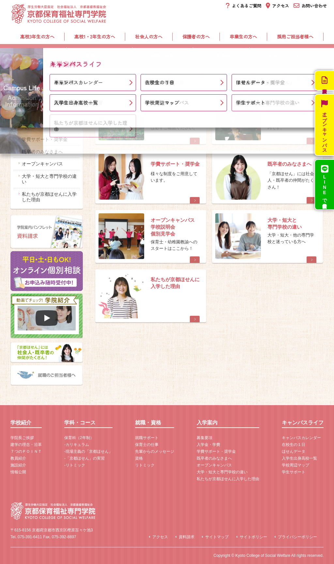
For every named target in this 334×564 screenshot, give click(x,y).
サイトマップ (217, 537)
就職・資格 (162, 55)
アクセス (160, 537)
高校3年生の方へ (37, 36)
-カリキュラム (76, 444)
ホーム (17, 74)
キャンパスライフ (286, 55)
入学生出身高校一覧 (299, 458)
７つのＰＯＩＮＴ (26, 451)
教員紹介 (18, 458)
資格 (139, 458)
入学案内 (221, 55)
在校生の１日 (293, 444)
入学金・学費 (35, 127)
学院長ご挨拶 (22, 437)
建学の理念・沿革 (26, 444)
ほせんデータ (293, 451)
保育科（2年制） (79, 437)
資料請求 (186, 537)
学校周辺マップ (295, 465)
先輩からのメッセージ (154, 451)
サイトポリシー (253, 537)
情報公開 (18, 472)
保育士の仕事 (147, 444)
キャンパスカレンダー (301, 437)
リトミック (145, 465)
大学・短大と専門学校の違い (49, 179)
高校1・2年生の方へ (94, 36)
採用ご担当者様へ (295, 36)
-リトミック (74, 465)
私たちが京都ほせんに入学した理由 (49, 196)
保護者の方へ (196, 36)
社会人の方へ (148, 36)
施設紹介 (18, 465)
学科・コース (99, 55)
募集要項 (31, 114)
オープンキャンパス (42, 163)
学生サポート (293, 472)
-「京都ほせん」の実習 (84, 458)
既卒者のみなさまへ (42, 151)
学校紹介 (38, 55)
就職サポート (147, 437)
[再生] (47, 318)
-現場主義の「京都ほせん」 (88, 451)
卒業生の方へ (243, 36)
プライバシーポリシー (297, 537)
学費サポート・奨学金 (45, 139)
